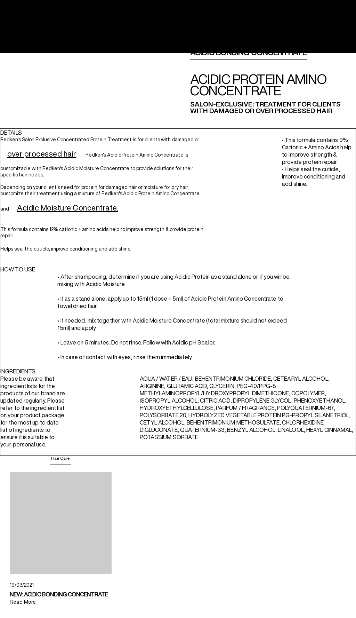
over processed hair (41, 154)
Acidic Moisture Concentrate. (67, 208)
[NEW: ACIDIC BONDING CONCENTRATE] (61, 523)
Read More (23, 602)
